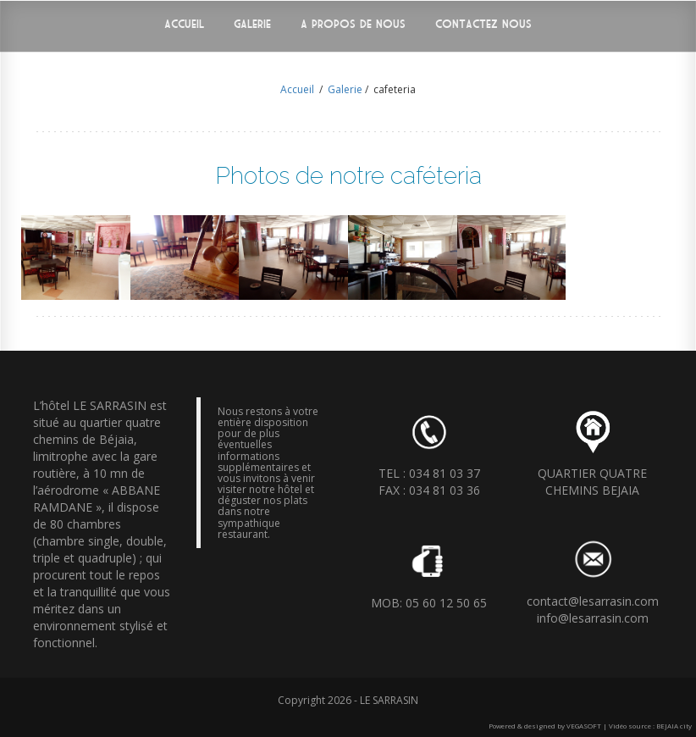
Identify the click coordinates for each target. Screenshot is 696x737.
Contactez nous (483, 24)
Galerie (252, 24)
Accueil (184, 24)
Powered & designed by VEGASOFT (545, 725)
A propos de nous (353, 24)
